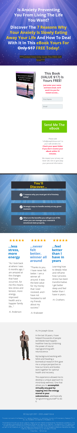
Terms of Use (43, 431)
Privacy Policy (33, 431)
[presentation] (52, 113)
